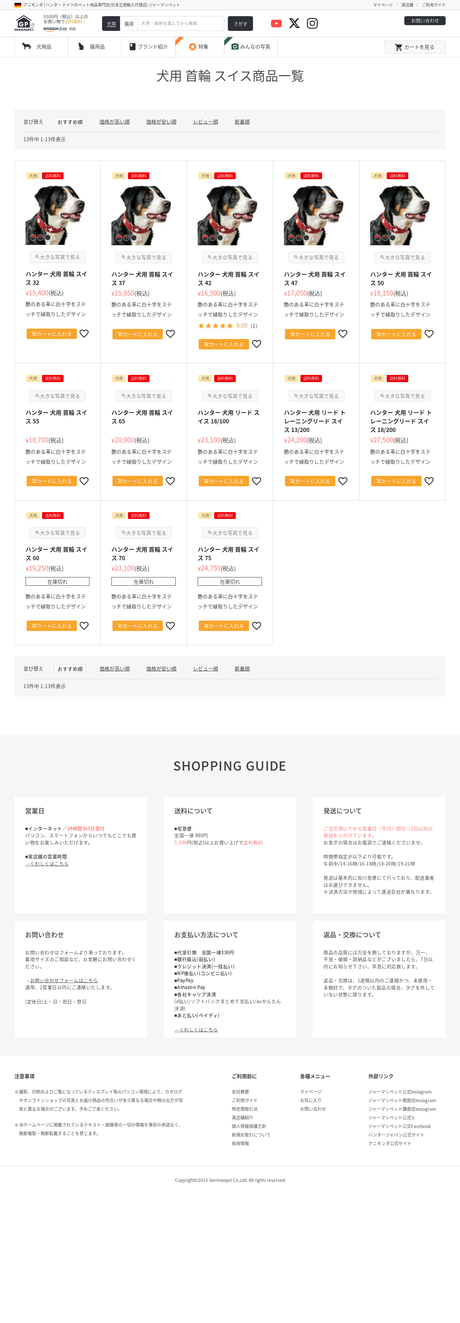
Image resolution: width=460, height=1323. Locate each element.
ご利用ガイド (434, 5)
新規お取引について (251, 1135)
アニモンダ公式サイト (389, 1143)
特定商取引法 (245, 1109)
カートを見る (414, 47)
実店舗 (407, 5)
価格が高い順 (115, 121)
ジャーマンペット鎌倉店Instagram (402, 1109)
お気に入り (311, 1100)
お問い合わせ (425, 20)
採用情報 (240, 1143)
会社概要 (240, 1091)
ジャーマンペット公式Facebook (399, 1126)
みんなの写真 (250, 46)
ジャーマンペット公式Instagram (400, 1091)
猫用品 (97, 46)
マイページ (383, 5)
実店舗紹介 (242, 1117)
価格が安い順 (161, 121)
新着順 (242, 121)
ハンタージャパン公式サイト (396, 1135)
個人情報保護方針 (249, 1126)
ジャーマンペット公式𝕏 (391, 1117)
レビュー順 (205, 121)
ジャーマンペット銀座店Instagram (402, 1100)
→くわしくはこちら (47, 863)
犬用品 (43, 46)
